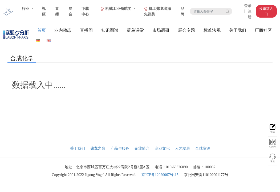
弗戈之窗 (97, 148)
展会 (70, 11)
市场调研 (160, 30)
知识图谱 (109, 30)
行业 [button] (26, 9)
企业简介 (142, 148)
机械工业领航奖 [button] (116, 9)
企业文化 (162, 148)
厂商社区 (263, 30)
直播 (57, 11)
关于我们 (237, 30)
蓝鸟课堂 (135, 30)
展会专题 (186, 30)
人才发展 (182, 148)
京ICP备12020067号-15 (159, 175)
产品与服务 (120, 148)
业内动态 (62, 30)
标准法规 (212, 30)
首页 (41, 30)
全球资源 (202, 148)
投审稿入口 (266, 11)
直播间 (86, 30)
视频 (44, 11)
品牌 (182, 11)
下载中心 (85, 11)
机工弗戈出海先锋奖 (157, 11)
